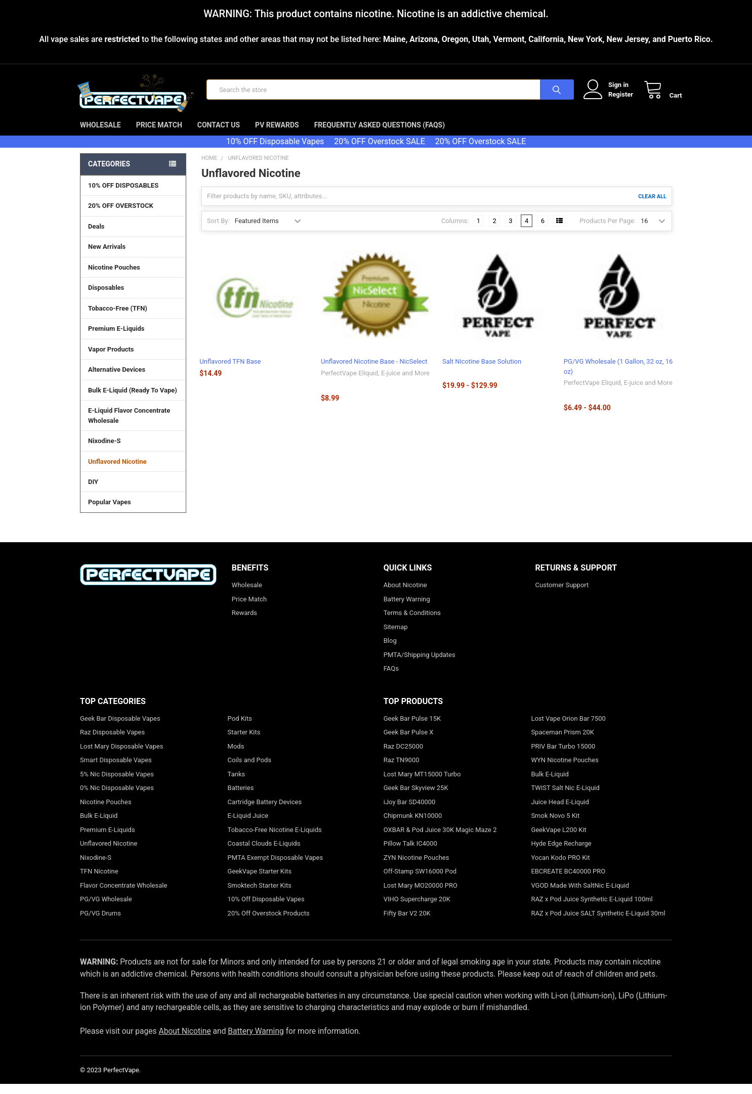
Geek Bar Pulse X (409, 742)
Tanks (236, 784)
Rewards (244, 623)
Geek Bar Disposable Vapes (120, 728)
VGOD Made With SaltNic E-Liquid (580, 895)
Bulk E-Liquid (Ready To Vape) (132, 400)
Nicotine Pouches (114, 277)
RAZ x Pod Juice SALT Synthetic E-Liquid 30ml (598, 923)
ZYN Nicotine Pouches (416, 867)
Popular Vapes (133, 511)
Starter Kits (244, 742)
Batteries (241, 798)
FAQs (391, 678)
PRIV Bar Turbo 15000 (563, 756)
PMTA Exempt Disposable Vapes (275, 867)
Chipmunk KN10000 (413, 825)
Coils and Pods (250, 770)
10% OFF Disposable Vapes (275, 151)
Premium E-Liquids (133, 338)
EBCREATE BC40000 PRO (568, 881)
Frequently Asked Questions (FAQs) (379, 135)
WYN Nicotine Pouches (564, 770)
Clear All (652, 206)
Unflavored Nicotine (117, 471)
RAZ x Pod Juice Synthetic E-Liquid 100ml (591, 909)
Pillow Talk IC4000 (410, 853)
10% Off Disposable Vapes (266, 909)
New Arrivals (107, 256)
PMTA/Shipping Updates (419, 665)
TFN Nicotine (99, 881)
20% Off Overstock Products (269, 923)
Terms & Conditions (412, 623)
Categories (109, 174)
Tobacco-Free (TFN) (133, 318)
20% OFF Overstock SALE (379, 151)
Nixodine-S (104, 451)
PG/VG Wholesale (106, 909)
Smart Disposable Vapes (116, 770)
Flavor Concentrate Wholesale (123, 895)
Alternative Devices (133, 379)
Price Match (159, 135)
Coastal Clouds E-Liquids (264, 853)
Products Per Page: (607, 230)
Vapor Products (133, 359)
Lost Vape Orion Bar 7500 (568, 728)
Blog (390, 650)
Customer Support (562, 595)
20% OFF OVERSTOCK (120, 216)
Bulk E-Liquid (98, 825)
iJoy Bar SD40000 (410, 812)
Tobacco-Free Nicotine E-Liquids (275, 840)
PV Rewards (277, 135)
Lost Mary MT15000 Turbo (422, 784)
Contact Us (218, 135)
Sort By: (218, 230)
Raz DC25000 (403, 756)
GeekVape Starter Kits (260, 881)
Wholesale (100, 135)
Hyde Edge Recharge (561, 853)
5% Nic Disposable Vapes (117, 784)
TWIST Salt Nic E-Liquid (565, 798)
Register (610, 99)
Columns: (455, 230)
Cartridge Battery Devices (265, 812)
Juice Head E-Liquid (560, 812)
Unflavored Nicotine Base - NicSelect (374, 371)
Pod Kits (240, 728)
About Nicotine (405, 595)
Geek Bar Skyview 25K (416, 798)
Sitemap (396, 637)
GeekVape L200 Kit (558, 840)
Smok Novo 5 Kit (555, 825)
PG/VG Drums (100, 923)
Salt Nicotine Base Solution (481, 371)
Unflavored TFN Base (230, 371)
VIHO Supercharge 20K (417, 909)
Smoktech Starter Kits (259, 895)
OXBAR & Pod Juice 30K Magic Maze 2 (440, 840)
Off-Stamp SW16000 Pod (420, 881)
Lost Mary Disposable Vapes (121, 756)
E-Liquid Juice (248, 825)
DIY (133, 491)
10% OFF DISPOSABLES (123, 195)
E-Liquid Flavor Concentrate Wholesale (133, 426)
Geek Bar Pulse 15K (412, 728)
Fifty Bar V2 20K (407, 923)
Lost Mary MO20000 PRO (420, 895)
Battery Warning (407, 609)
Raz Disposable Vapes (112, 742)
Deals (96, 236)
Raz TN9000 (402, 770)
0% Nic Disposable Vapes (117, 798)
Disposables (133, 297)
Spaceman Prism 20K (562, 742)
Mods (236, 756)
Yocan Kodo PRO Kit (560, 867)
